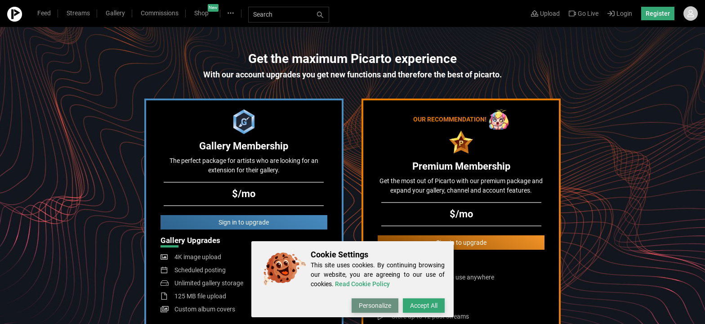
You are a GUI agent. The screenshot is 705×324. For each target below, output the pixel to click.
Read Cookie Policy (362, 284)
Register (658, 13)
